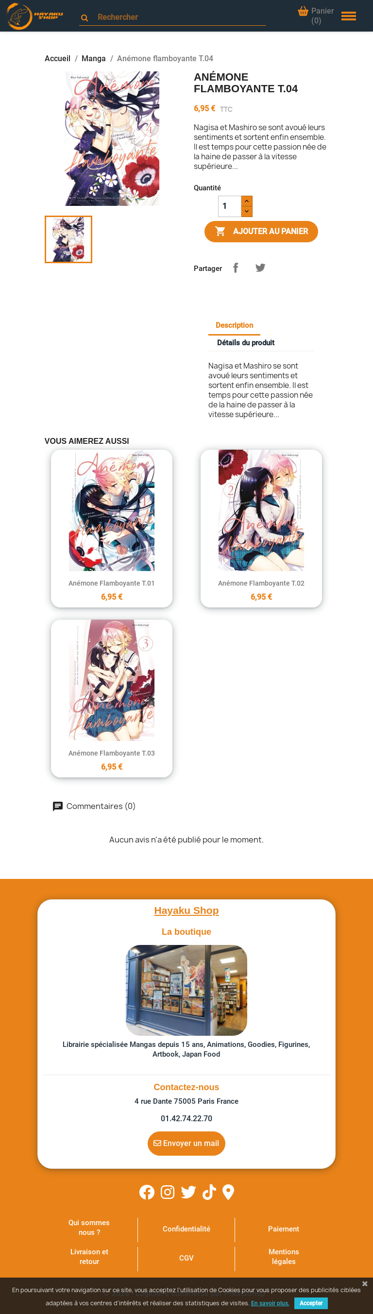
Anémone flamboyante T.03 (111, 753)
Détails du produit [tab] (245, 342)
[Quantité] (229, 206)
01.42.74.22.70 (186, 1118)
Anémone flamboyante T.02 (261, 583)
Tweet (260, 267)
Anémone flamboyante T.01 (111, 583)
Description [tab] (234, 325)
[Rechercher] (177, 17)
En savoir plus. (270, 1303)
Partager (235, 267)
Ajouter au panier (261, 231)
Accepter (311, 1303)
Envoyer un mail (186, 1143)
